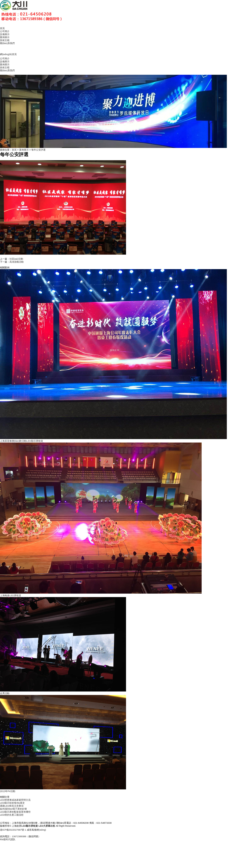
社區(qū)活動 (16, 258)
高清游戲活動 (16, 261)
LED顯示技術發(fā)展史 (12, 802)
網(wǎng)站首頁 (8, 54)
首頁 (2, 28)
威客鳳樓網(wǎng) (36, 829)
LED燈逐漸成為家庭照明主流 (15, 800)
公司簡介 (4, 31)
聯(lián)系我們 (7, 43)
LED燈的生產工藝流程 (11, 814)
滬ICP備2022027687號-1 (13, 829)
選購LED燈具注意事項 (11, 805)
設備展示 (4, 34)
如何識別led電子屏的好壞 (13, 808)
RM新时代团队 (7, 839)
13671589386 (19, 836)
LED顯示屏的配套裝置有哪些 (15, 811)
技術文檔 (4, 40)
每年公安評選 (38, 149)
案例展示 (4, 37)
